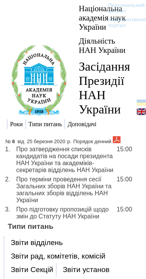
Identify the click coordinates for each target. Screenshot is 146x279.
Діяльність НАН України (102, 45)
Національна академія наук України (102, 17)
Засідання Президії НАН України (104, 87)
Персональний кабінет (122, 8)
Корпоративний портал (122, 22)
